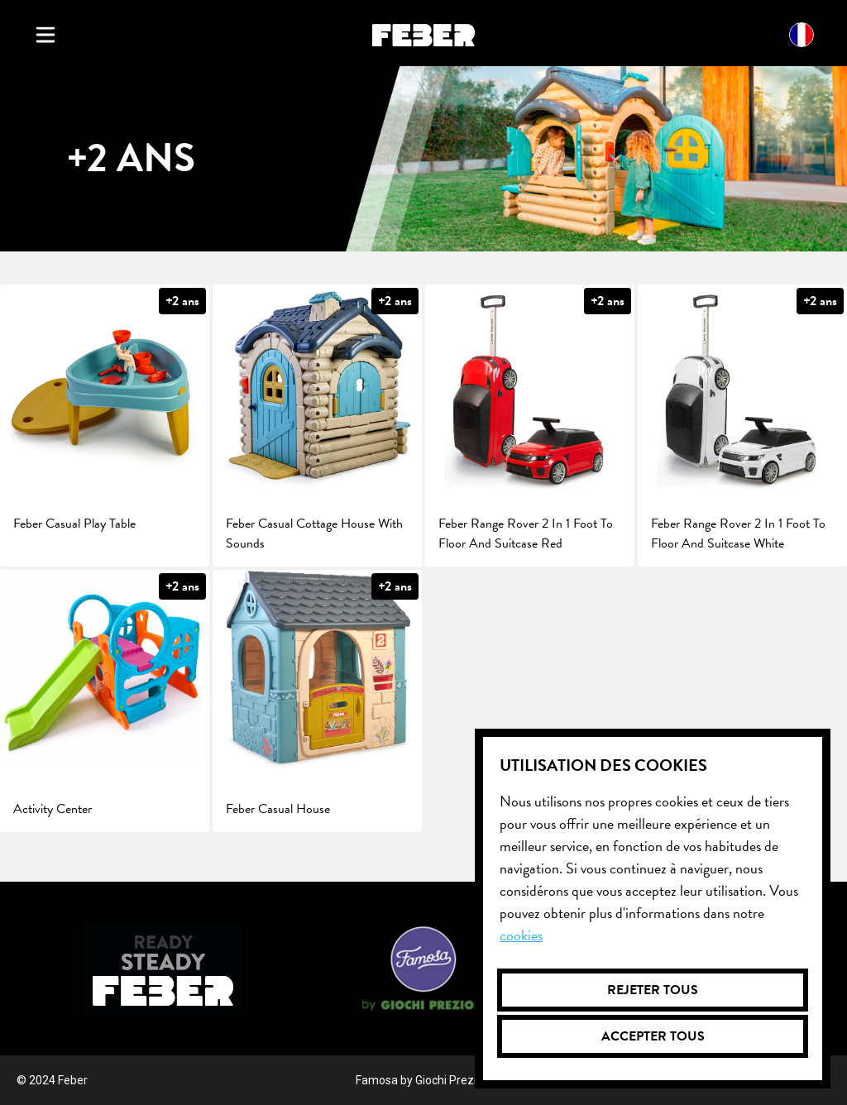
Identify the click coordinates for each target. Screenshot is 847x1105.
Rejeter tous (652, 990)
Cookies (521, 935)
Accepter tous (653, 1036)
